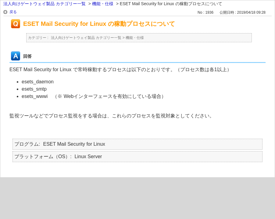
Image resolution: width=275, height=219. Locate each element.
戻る (13, 12)
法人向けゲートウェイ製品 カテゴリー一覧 (44, 3)
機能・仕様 (102, 3)
